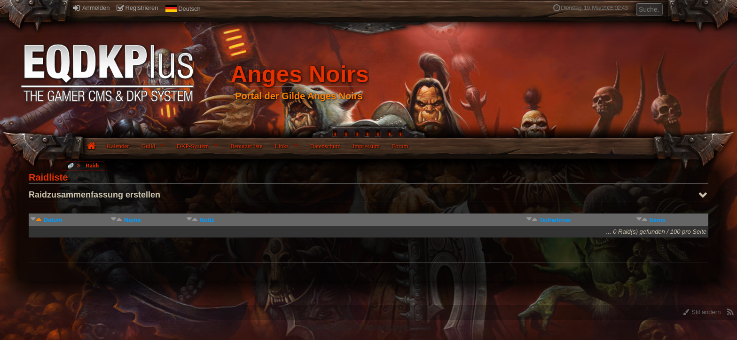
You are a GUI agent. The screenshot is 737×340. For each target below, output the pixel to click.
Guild (148, 146)
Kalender (118, 146)
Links (281, 146)
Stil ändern (702, 312)
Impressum (366, 146)
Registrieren (137, 7)
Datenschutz (325, 146)
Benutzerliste (246, 146)
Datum (53, 219)
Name (132, 219)
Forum (400, 146)
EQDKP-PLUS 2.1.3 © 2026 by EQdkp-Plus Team (368, 327)
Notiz (206, 219)
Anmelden (91, 7)
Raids (92, 165)
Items (658, 219)
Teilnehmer (555, 219)
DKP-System (193, 146)
